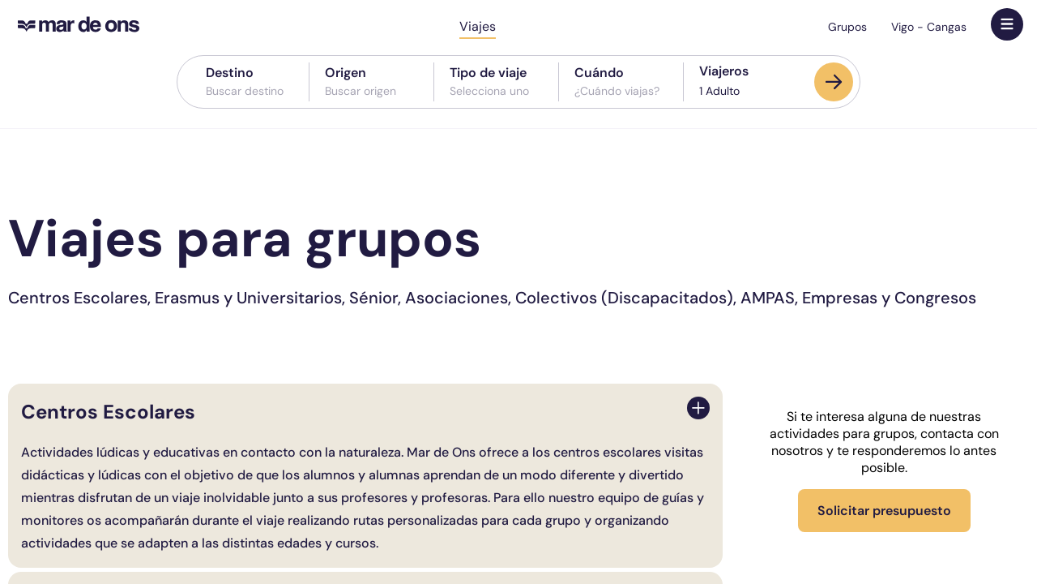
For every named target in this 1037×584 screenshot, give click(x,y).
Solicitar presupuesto (884, 510)
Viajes (477, 26)
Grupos (847, 26)
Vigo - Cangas (929, 26)
